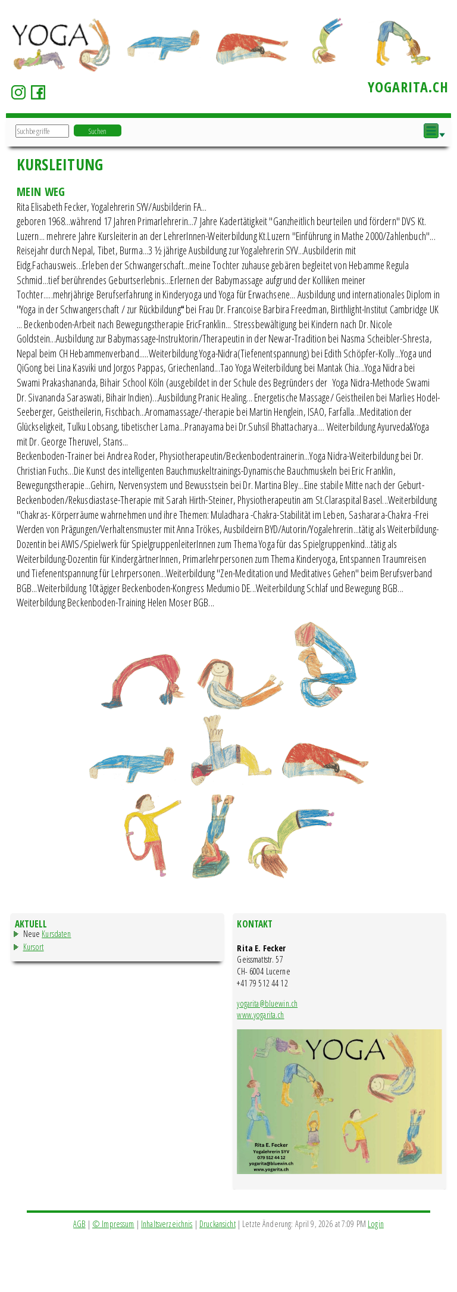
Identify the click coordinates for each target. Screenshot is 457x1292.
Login (376, 1223)
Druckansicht (217, 1223)
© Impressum (113, 1223)
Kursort (33, 946)
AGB (79, 1223)
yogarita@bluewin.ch (267, 1003)
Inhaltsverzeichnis (167, 1223)
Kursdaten (56, 933)
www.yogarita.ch (260, 1014)
